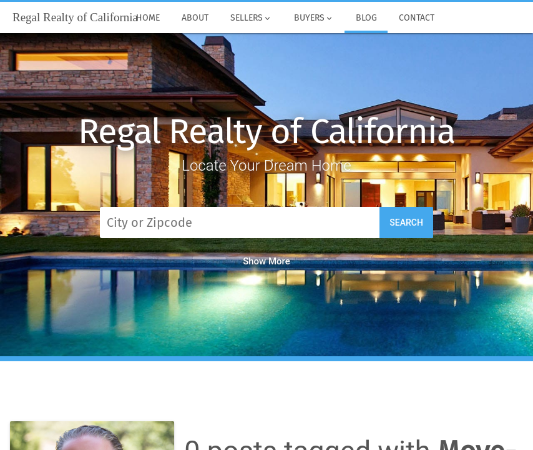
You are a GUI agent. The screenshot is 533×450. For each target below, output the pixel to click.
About (195, 18)
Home (148, 18)
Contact (416, 18)
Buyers (314, 18)
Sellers (251, 18)
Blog (366, 18)
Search (406, 222)
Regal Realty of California (266, 131)
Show (266, 261)
